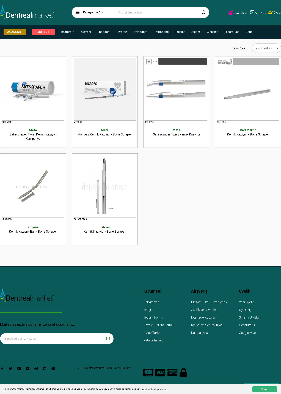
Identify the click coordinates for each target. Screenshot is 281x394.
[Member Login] (237, 13)
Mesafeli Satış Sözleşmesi (209, 302)
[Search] (161, 12)
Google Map (247, 333)
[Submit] (108, 338)
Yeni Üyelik (246, 302)
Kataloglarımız (153, 340)
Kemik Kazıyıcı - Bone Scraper (248, 132)
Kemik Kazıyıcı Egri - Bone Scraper (33, 229)
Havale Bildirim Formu (158, 325)
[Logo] (27, 12)
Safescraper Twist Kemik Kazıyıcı (176, 132)
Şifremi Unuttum (250, 317)
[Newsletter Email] (57, 338)
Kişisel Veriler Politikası (207, 325)
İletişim (148, 310)
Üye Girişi (245, 310)
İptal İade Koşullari (203, 317)
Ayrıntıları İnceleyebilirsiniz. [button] (154, 389)
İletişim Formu (153, 317)
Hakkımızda (151, 302)
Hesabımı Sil (247, 325)
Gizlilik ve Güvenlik (203, 310)
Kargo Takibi (151, 333)
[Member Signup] (274, 12)
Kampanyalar (200, 333)
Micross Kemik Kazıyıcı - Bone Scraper (105, 132)
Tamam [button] (264, 389)
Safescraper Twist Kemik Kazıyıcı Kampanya (33, 134)
